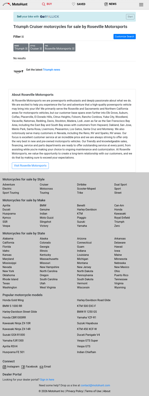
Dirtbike (81, 184)
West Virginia (48, 287)
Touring (44, 192)
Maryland (8, 259)
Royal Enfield (122, 217)
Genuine (45, 209)
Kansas (7, 254)
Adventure (9, 184)
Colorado (45, 242)
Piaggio (81, 217)
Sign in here (47, 379)
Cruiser (44, 184)
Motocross (46, 188)
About (106, 391)
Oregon (44, 275)
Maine (118, 254)
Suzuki (81, 221)
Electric (7, 188)
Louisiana (83, 254)
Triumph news (51, 69)
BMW (43, 205)
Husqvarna (9, 213)
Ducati (6, 209)
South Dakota (85, 279)
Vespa (6, 225)
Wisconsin (83, 287)
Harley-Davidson (87, 209)
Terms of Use (93, 391)
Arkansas (120, 238)
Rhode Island (10, 279)
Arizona (81, 238)
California (8, 242)
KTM (80, 213)
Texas (6, 283)
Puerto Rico (121, 275)
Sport (117, 188)
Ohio (117, 271)
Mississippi (9, 263)
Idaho (6, 250)
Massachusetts (49, 259)
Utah (42, 283)
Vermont (82, 283)
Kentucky (45, 254)
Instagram (13, 366)
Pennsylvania (85, 275)
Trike (80, 192)
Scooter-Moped (86, 188)
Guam (80, 246)
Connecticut (84, 242)
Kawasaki (120, 213)
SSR (5, 221)
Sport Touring (11, 192)
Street (117, 192)
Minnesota (120, 259)
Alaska (44, 238)
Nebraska (120, 263)
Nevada (7, 267)
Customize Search (124, 36)
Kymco (7, 217)
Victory (44, 225)
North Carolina (48, 271)
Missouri (45, 263)
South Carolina (48, 279)
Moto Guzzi (47, 217)
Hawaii (118, 246)
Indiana (81, 250)
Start (130, 16)
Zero (117, 225)
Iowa (117, 250)
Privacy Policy (74, 391)
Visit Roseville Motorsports (30, 165)
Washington (10, 287)
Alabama (8, 238)
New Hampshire (49, 267)
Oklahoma (9, 275)
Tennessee (120, 279)
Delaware (120, 242)
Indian (43, 213)
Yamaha (82, 225)
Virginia (119, 283)
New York (8, 271)
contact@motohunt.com (95, 385)
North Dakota (85, 271)
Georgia (44, 246)
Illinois (44, 250)
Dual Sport (120, 184)
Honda (118, 209)
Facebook (32, 366)
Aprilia (6, 205)
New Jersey (84, 267)
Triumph (119, 221)
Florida (7, 246)
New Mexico (121, 267)
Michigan (82, 259)
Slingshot (45, 221)
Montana (82, 263)
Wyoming (120, 287)
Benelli (81, 205)
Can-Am (119, 205)
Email (47, 366)
